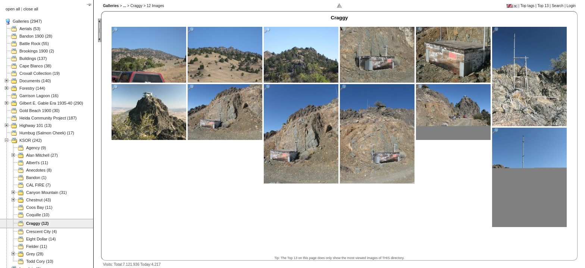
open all (13, 9)
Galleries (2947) (27, 21)
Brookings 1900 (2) (36, 51)
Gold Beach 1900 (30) (39, 110)
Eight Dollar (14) (41, 239)
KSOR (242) (30, 140)
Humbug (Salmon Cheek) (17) (46, 133)
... (124, 6)
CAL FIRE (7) (38, 185)
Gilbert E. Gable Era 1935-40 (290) (51, 103)
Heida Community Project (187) (47, 118)
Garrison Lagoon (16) (39, 95)
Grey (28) (34, 254)
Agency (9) (36, 148)
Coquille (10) (37, 215)
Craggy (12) (37, 223)
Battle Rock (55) (34, 43)
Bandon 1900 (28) (35, 36)
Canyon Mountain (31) (46, 192)
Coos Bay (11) (39, 207)
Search (558, 6)
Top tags (527, 6)
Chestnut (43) (38, 200)
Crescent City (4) (41, 231)
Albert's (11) (37, 162)
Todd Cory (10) (39, 261)
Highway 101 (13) (35, 125)
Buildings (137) (33, 58)
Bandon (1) (36, 177)
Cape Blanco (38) (35, 66)
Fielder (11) (36, 246)
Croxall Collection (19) (39, 73)
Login (571, 6)
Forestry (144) (32, 88)
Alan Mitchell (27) (42, 155)
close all (31, 9)
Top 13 (543, 6)
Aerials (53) (29, 28)
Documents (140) (35, 81)
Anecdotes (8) (38, 170)
